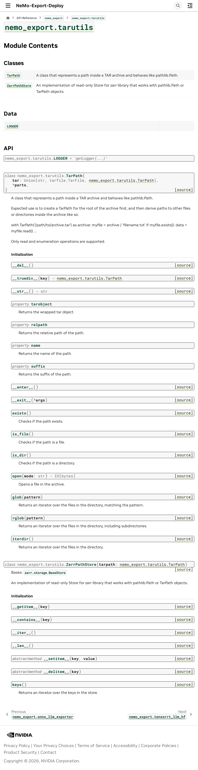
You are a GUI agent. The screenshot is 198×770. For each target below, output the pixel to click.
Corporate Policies (158, 745)
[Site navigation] (8, 6)
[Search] (178, 6)
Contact (48, 752)
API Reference (26, 18)
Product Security (20, 752)
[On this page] (190, 6)
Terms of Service (93, 745)
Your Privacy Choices (53, 745)
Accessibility (125, 745)
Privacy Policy (17, 745)
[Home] (8, 18)
